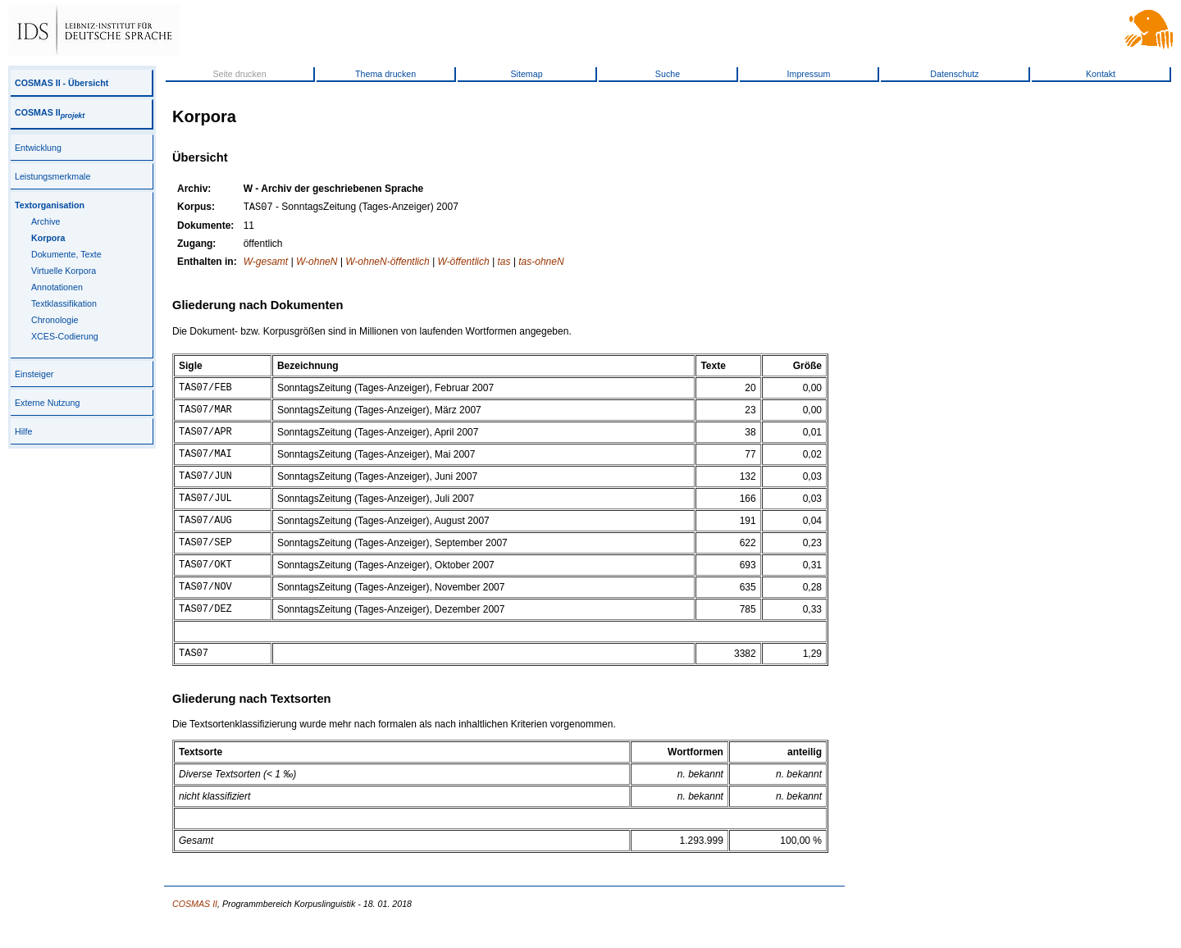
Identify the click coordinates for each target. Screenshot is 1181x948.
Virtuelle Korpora (63, 271)
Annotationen (57, 287)
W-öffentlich (464, 263)
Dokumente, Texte (66, 254)
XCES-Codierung (64, 336)
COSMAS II (49, 112)
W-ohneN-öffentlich (387, 263)
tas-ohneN (540, 263)
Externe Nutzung (47, 403)
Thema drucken (385, 74)
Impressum (809, 74)
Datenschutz (954, 74)
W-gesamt (266, 263)
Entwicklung (38, 148)
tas (503, 263)
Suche (667, 74)
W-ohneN (316, 263)
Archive (46, 221)
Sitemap (526, 74)
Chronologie (54, 320)
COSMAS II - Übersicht (61, 83)
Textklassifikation (64, 303)
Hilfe (23, 431)
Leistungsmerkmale (52, 176)
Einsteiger (34, 374)
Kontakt (1100, 74)
